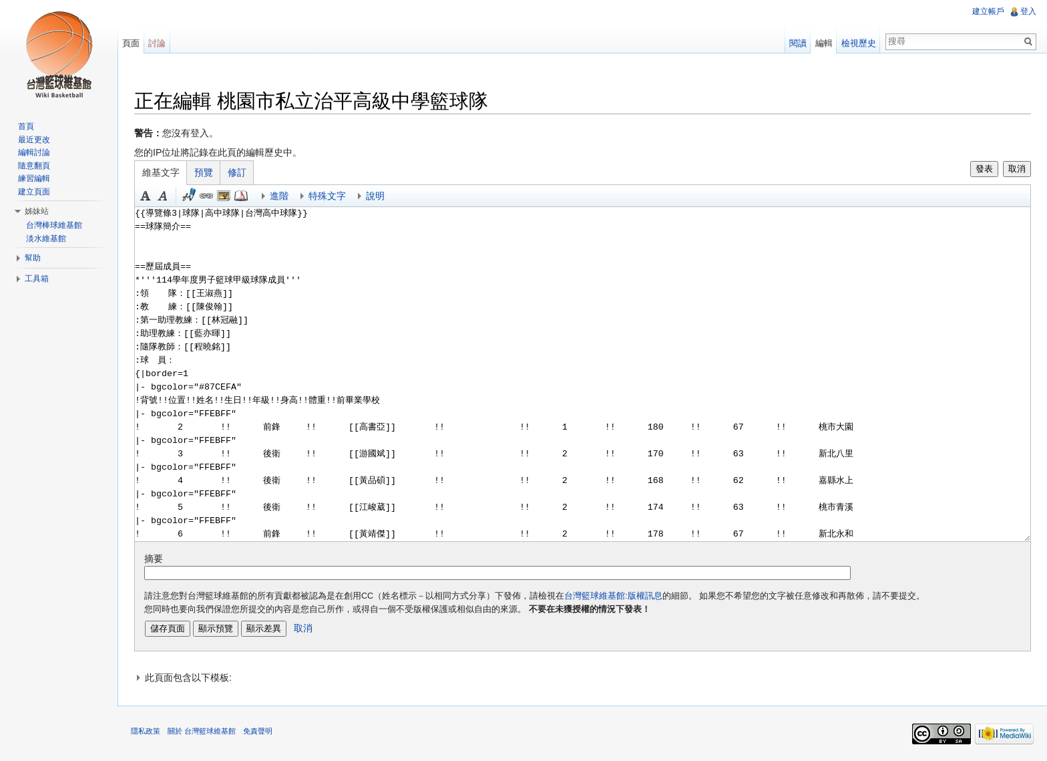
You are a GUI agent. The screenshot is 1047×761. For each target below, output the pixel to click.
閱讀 (798, 43)
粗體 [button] (145, 195)
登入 (1028, 11)
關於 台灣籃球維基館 (202, 731)
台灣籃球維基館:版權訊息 (613, 596)
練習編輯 (34, 178)
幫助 (33, 258)
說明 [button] (375, 195)
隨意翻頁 (34, 165)
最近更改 (34, 139)
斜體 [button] (163, 195)
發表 (984, 169)
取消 (1017, 169)
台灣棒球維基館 (54, 225)
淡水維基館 (46, 238)
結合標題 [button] (223, 195)
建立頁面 (34, 191)
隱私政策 (145, 731)
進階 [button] (279, 195)
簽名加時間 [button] (189, 195)
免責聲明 (257, 731)
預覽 (203, 172)
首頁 (26, 126)
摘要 (153, 558)
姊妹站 (37, 211)
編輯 (824, 43)
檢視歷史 (858, 43)
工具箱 (37, 278)
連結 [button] (206, 195)
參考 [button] (241, 195)
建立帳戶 (988, 11)
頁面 (131, 43)
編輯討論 (34, 152)
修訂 (237, 172)
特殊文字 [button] (327, 195)
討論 (157, 43)
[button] (582, 677)
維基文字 (161, 172)
